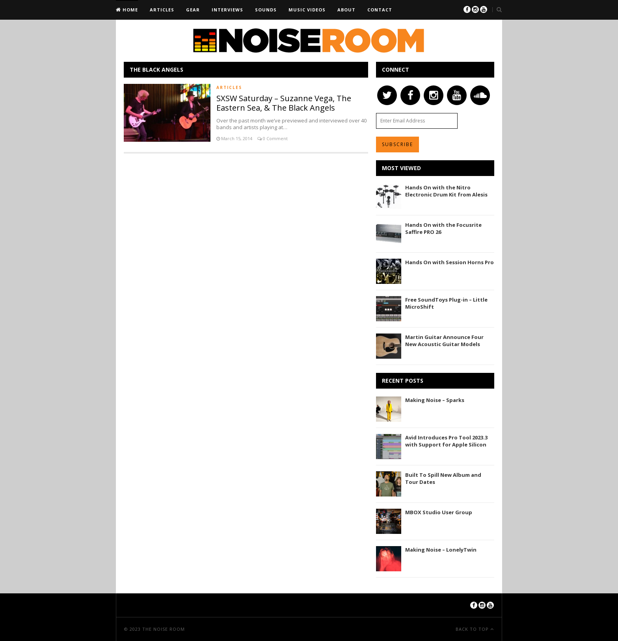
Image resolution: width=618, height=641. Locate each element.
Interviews (227, 10)
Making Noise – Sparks (434, 400)
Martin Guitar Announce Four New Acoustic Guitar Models (444, 340)
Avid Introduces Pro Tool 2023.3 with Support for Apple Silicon (446, 441)
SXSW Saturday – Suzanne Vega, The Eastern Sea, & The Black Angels (283, 103)
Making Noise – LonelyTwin (441, 549)
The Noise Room (163, 629)
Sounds (266, 10)
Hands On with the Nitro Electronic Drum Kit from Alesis (446, 191)
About (346, 10)
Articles (162, 10)
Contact (379, 10)
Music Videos (307, 10)
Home (129, 10)
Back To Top (473, 629)
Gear (193, 10)
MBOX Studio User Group (438, 512)
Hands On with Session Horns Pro (449, 262)
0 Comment (275, 138)
